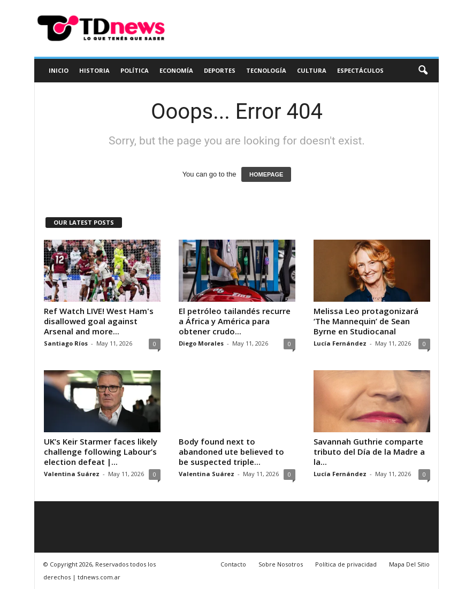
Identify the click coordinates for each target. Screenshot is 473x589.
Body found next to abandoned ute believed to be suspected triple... (231, 451)
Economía (176, 70)
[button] (422, 70)
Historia (94, 70)
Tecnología (266, 70)
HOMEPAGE (266, 174)
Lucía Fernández (340, 343)
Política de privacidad (346, 564)
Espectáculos (360, 70)
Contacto (233, 564)
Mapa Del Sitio (409, 564)
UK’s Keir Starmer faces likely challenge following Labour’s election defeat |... (100, 451)
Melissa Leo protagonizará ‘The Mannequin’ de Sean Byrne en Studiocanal (366, 320)
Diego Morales (201, 343)
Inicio (58, 70)
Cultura (311, 70)
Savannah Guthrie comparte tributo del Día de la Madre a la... (369, 451)
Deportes (219, 70)
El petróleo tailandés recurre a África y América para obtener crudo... (235, 320)
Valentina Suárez (72, 474)
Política (134, 70)
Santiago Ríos (66, 343)
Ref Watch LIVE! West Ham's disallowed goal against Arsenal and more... (99, 320)
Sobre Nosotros (280, 564)
